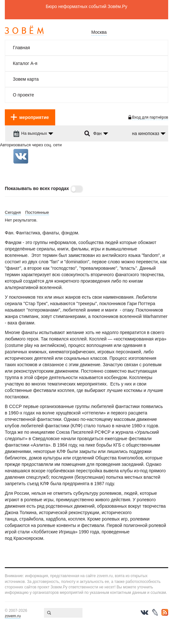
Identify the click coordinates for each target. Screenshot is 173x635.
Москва (99, 32)
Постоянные (37, 212)
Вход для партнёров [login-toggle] (150, 117)
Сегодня (13, 212)
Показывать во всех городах (37, 188)
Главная (21, 47)
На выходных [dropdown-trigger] (30, 133)
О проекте (23, 94)
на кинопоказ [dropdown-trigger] (145, 133)
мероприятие (34, 117)
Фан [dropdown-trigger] (97, 133)
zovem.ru (13, 616)
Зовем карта (26, 79)
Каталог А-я (25, 63)
